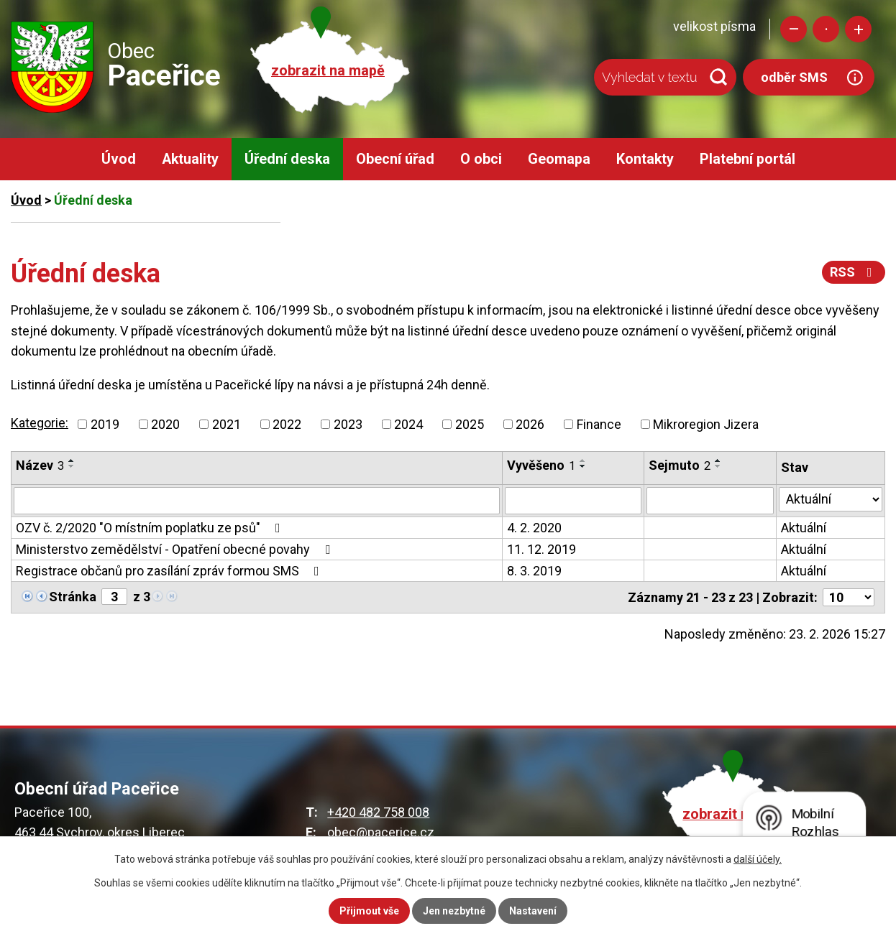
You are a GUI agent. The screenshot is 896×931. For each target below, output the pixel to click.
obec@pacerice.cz (380, 832)
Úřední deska (287, 159)
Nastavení (533, 911)
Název (40, 465)
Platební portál (747, 159)
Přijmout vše (369, 911)
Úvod (118, 159)
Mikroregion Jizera (706, 424)
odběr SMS (794, 77)
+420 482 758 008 (378, 812)
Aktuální (803, 527)
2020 (165, 424)
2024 (408, 424)
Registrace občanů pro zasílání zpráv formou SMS (170, 570)
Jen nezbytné (454, 911)
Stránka (72, 596)
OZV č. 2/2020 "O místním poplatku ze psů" (151, 527)
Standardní (826, 29)
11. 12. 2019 (541, 549)
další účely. (757, 859)
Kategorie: (39, 422)
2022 (287, 424)
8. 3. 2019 (534, 570)
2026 (530, 424)
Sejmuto (679, 465)
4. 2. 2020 (534, 527)
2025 (469, 424)
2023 (348, 424)
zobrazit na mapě (328, 70)
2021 (226, 424)
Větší (858, 29)
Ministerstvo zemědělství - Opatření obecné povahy (176, 549)
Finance (599, 424)
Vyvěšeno (541, 465)
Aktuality (190, 159)
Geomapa (559, 159)
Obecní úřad (395, 159)
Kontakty (645, 159)
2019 (105, 424)
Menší (793, 29)
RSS (854, 271)
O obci (481, 159)
